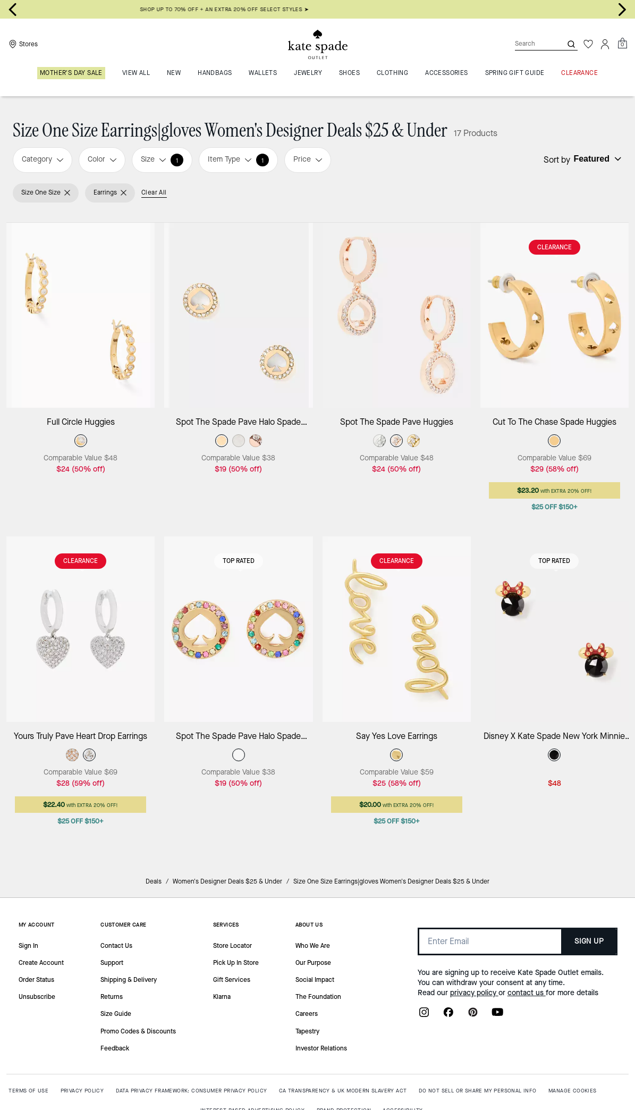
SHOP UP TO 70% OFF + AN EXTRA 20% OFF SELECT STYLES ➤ (317, 9)
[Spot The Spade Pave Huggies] (397, 315)
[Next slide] (622, 9)
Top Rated (239, 561)
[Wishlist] (588, 44)
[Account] (605, 44)
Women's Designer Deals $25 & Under (227, 881)
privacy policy (474, 993)
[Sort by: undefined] (596, 159)
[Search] (530, 44)
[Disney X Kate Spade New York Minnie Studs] (554, 629)
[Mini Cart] (622, 43)
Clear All (154, 192)
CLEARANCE (554, 247)
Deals (154, 881)
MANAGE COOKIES (572, 1090)
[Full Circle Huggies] (80, 315)
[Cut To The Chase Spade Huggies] (554, 315)
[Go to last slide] (12, 9)
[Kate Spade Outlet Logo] (318, 44)
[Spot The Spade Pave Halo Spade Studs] (238, 315)
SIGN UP (589, 941)
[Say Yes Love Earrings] (397, 629)
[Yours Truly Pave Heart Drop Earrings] (80, 629)
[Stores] (22, 44)
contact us (526, 993)
